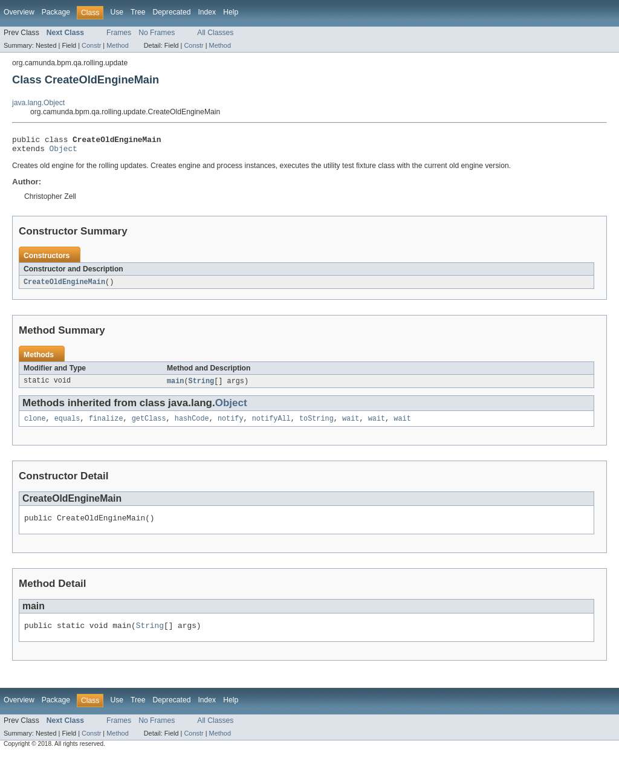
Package (56, 12)
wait (350, 424)
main (175, 385)
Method (117, 45)
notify (231, 424)
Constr (91, 45)
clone (35, 424)
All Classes (215, 32)
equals (67, 424)
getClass (149, 424)
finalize (106, 424)
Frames (118, 32)
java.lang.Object (38, 103)
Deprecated (172, 12)
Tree (138, 12)
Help (230, 12)
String (202, 385)
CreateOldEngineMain (64, 286)
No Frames (156, 32)
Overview (19, 12)
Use (116, 12)
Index (207, 12)
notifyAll (271, 424)
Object (63, 151)
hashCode (192, 424)
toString (316, 424)
